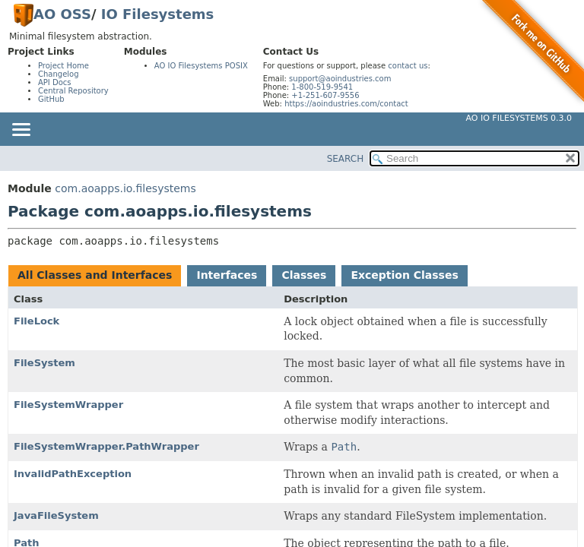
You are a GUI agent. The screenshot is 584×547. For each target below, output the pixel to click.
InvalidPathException (73, 473)
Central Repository (73, 91)
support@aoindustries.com (340, 78)
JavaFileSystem (56, 515)
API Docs (54, 82)
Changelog (58, 74)
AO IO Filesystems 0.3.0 (519, 118)
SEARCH (345, 158)
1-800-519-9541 (322, 87)
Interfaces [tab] (226, 275)
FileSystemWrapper (68, 404)
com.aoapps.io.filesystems (125, 188)
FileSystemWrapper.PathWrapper (106, 446)
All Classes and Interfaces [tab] (94, 275)
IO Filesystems (157, 14)
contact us (407, 66)
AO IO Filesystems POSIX (201, 66)
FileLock (36, 321)
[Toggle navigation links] (20, 130)
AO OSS (62, 14)
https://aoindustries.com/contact (346, 104)
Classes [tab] (303, 275)
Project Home (63, 66)
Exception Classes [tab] (404, 275)
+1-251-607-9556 (325, 95)
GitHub (51, 99)
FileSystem (44, 362)
